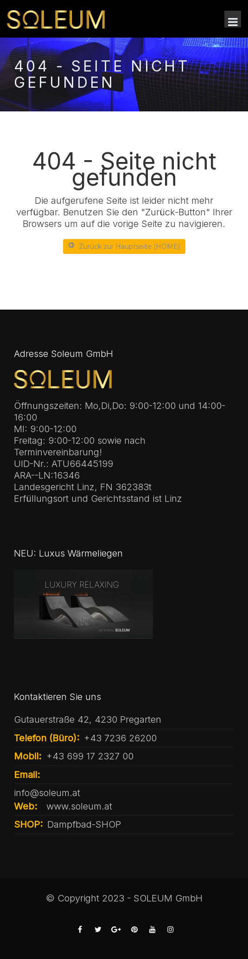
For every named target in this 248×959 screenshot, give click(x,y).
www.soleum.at (79, 806)
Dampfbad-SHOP (84, 824)
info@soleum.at (47, 792)
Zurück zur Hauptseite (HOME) (124, 246)
